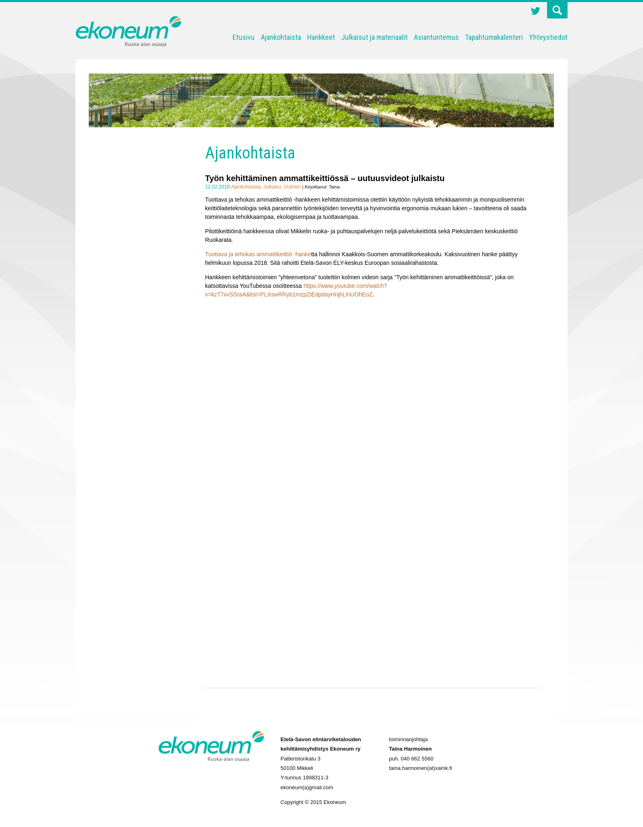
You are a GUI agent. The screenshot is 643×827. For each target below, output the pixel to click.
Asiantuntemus (436, 37)
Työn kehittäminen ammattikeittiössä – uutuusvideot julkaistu (325, 178)
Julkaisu (272, 187)
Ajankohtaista (281, 37)
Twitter (535, 12)
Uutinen (292, 187)
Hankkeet (321, 37)
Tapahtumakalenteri (494, 37)
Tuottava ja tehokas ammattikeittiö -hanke (258, 254)
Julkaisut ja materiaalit (374, 37)
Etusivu (244, 37)
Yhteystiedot (548, 37)
